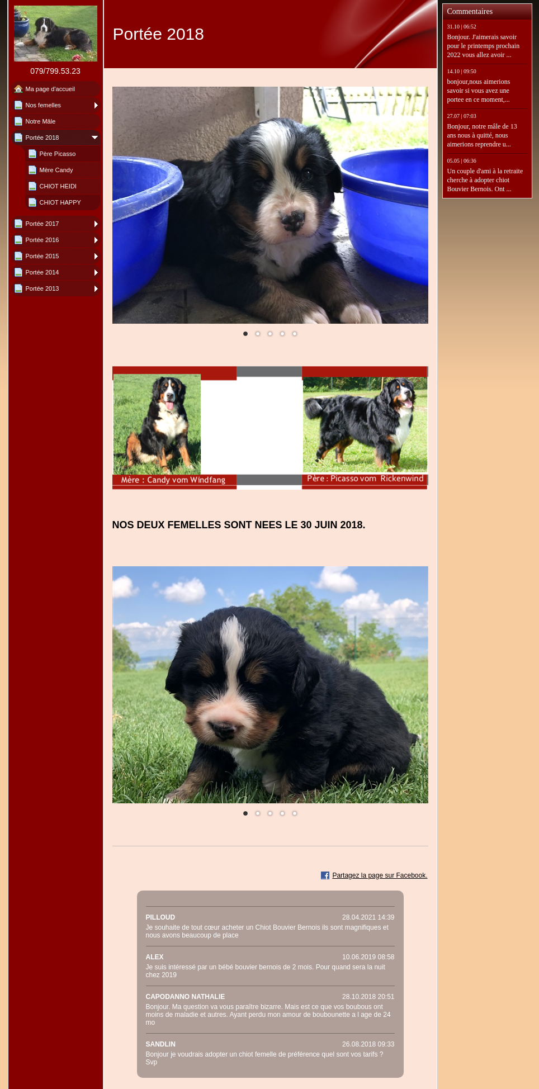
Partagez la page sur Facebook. (379, 875)
